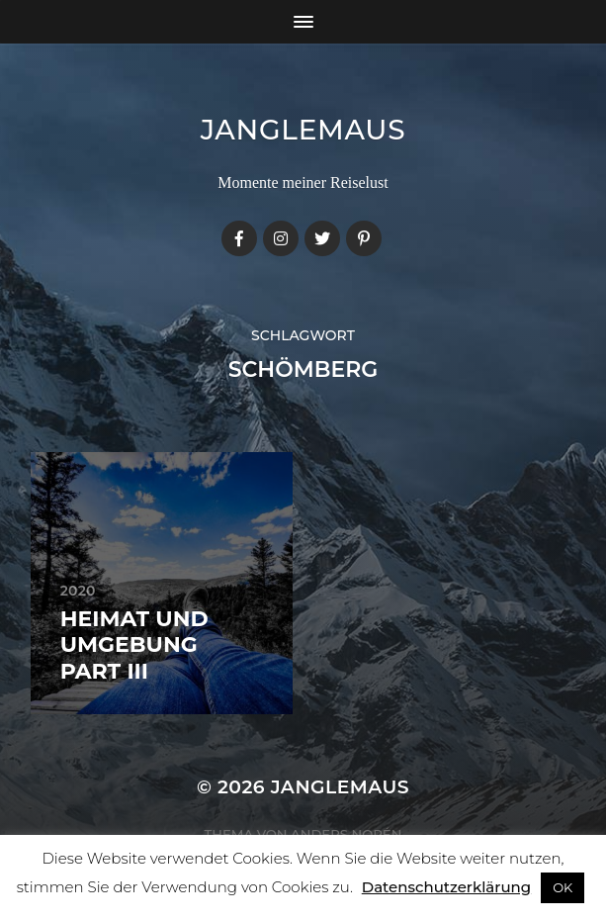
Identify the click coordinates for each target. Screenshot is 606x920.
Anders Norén (346, 834)
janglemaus (303, 129)
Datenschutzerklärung (446, 886)
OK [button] (562, 887)
